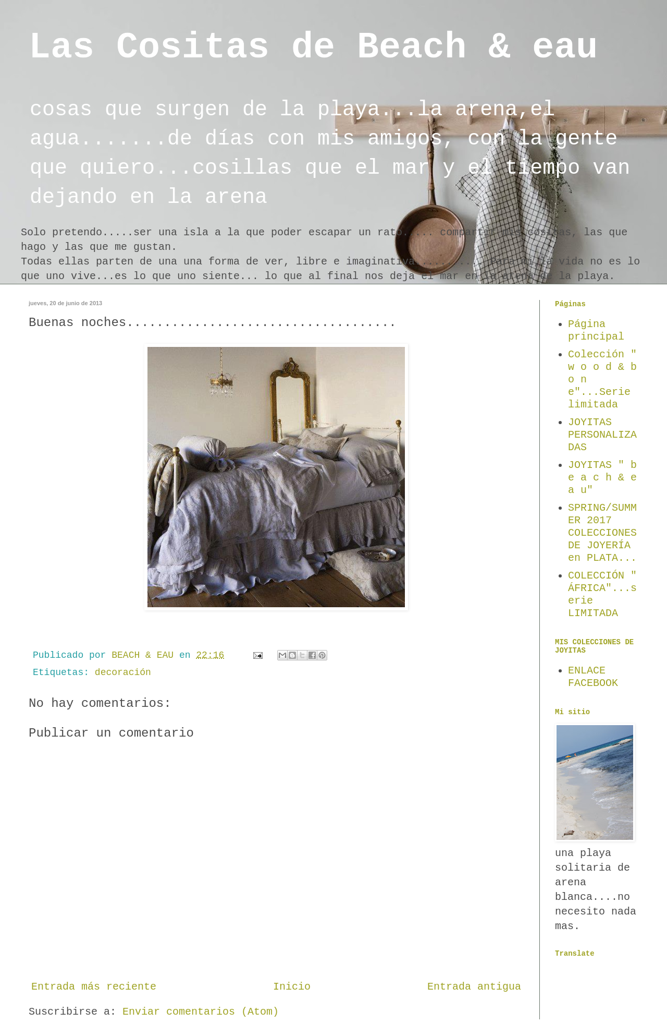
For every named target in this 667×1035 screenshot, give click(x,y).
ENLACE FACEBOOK (593, 677)
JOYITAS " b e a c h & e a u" (602, 477)
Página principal (596, 330)
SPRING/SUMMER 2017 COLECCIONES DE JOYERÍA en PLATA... (602, 533)
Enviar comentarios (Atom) (200, 1012)
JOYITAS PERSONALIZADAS (602, 434)
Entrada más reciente (93, 987)
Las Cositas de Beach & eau (313, 47)
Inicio (292, 987)
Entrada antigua (474, 987)
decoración (123, 672)
